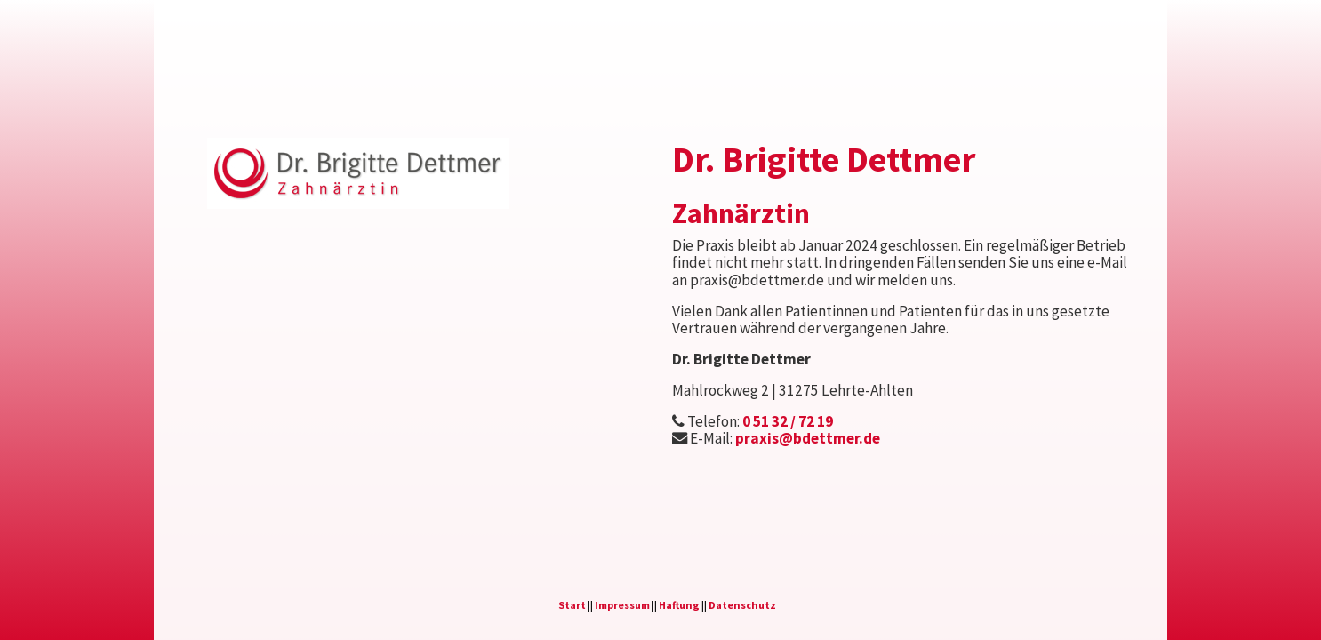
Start (572, 605)
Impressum (622, 605)
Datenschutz (742, 605)
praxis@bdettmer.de (807, 438)
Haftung (679, 605)
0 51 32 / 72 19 (787, 421)
